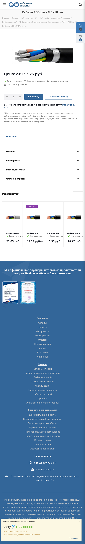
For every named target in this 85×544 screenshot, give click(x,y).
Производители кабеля (42, 427)
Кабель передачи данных (42, 390)
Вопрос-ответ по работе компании (42, 419)
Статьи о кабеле (43, 444)
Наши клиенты (42, 344)
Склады (42, 322)
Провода (42, 398)
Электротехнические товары (42, 402)
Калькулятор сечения (17, 84)
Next (80, 194)
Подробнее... (74, 538)
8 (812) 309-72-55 (44, 462)
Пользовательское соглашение (42, 431)
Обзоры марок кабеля (42, 448)
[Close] (79, 521)
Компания (42, 318)
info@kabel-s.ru (45, 469)
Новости (42, 327)
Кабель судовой (42, 377)
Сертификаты (42, 335)
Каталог (42, 364)
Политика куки (42, 440)
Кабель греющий (42, 394)
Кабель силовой (42, 368)
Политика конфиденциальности (42, 436)
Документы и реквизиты (42, 414)
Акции (42, 348)
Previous (75, 194)
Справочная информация (42, 409)
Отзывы (42, 339)
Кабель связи (42, 385)
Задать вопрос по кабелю (42, 423)
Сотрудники (42, 331)
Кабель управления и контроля (42, 373)
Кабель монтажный (42, 381)
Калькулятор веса (59, 81)
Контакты (42, 352)
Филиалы (42, 356)
